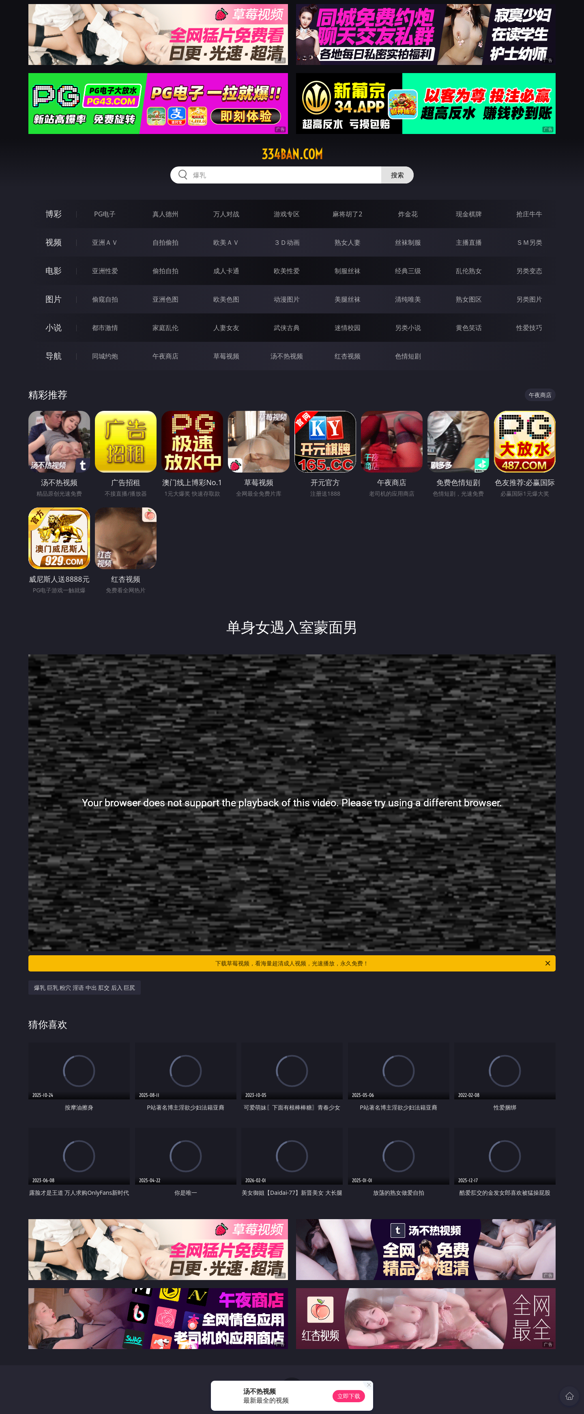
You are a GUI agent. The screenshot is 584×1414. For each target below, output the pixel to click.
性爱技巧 (529, 327)
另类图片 (529, 299)
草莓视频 (226, 356)
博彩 (53, 213)
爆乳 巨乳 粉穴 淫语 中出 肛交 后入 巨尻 (84, 987)
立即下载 (348, 1396)
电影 (53, 270)
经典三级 (408, 270)
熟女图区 (469, 299)
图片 (53, 299)
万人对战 (226, 213)
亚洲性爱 (105, 270)
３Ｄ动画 (287, 242)
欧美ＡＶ (226, 242)
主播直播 (469, 242)
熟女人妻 (348, 242)
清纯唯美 (408, 299)
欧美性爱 (287, 270)
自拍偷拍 (165, 242)
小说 (53, 327)
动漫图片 (287, 299)
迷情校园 (348, 327)
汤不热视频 (287, 356)
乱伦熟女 (469, 270)
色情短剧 (408, 356)
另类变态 (529, 270)
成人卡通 (226, 270)
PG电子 (105, 213)
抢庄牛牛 (529, 213)
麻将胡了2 (347, 213)
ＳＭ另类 (529, 242)
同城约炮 (105, 356)
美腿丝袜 (348, 299)
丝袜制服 (408, 242)
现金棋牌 (469, 213)
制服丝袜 (348, 270)
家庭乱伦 (165, 327)
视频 (53, 242)
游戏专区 (287, 213)
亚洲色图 (165, 299)
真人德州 (165, 213)
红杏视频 (348, 356)
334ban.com (292, 154)
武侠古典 (287, 327)
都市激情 (105, 327)
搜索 (397, 175)
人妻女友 (226, 327)
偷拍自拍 (165, 270)
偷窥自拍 (105, 299)
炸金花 (408, 213)
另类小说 (408, 327)
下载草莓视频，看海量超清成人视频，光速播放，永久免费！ (383, 963)
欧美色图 (226, 299)
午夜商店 (165, 356)
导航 (53, 355)
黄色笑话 (469, 327)
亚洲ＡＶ (105, 242)
